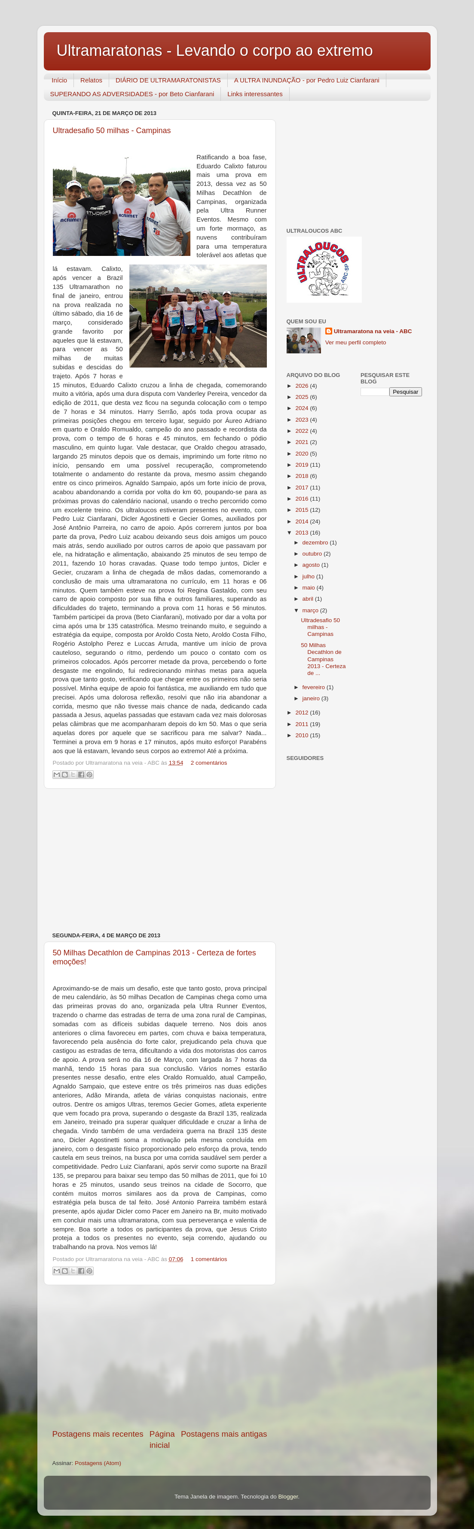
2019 (302, 465)
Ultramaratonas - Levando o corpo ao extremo (215, 50)
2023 (302, 419)
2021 (302, 442)
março (311, 610)
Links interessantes (254, 93)
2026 (302, 386)
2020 (302, 453)
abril (309, 599)
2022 (302, 431)
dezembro (316, 542)
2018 (302, 476)
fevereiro (315, 687)
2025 (302, 397)
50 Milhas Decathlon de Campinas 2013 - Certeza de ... (323, 659)
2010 (302, 735)
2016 (302, 498)
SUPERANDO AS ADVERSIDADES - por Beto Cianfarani (132, 93)
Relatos (91, 80)
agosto (312, 565)
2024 (302, 408)
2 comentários (209, 763)
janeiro (312, 698)
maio (310, 587)
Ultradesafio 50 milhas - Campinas (112, 130)
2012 (302, 712)
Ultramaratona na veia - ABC (373, 331)
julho (309, 576)
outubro (313, 553)
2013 (302, 532)
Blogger (288, 1496)
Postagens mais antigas (224, 1433)
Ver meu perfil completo (355, 342)
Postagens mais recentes (98, 1433)
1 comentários (209, 1259)
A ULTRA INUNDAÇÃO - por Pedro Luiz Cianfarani (306, 80)
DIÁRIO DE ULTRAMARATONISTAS (168, 80)
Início (59, 80)
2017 (302, 487)
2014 (302, 521)
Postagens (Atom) (98, 1463)
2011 (302, 724)
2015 (302, 510)
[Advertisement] (159, 860)
